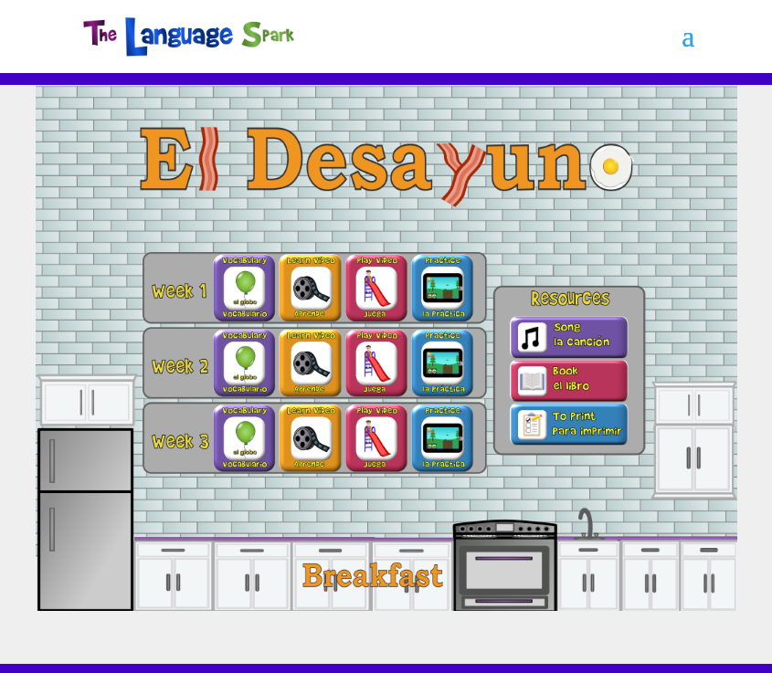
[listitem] (244, 287)
